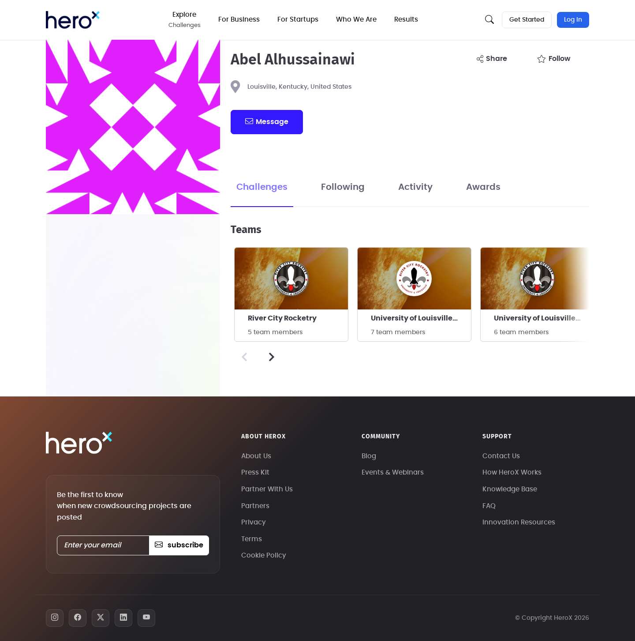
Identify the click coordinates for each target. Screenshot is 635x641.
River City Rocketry (282, 318)
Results (406, 19)
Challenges (262, 187)
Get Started (526, 20)
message (266, 121)
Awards (483, 187)
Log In (573, 20)
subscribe (179, 545)
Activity (415, 187)
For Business (239, 19)
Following (343, 187)
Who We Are (356, 19)
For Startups (297, 19)
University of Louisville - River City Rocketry (421, 318)
